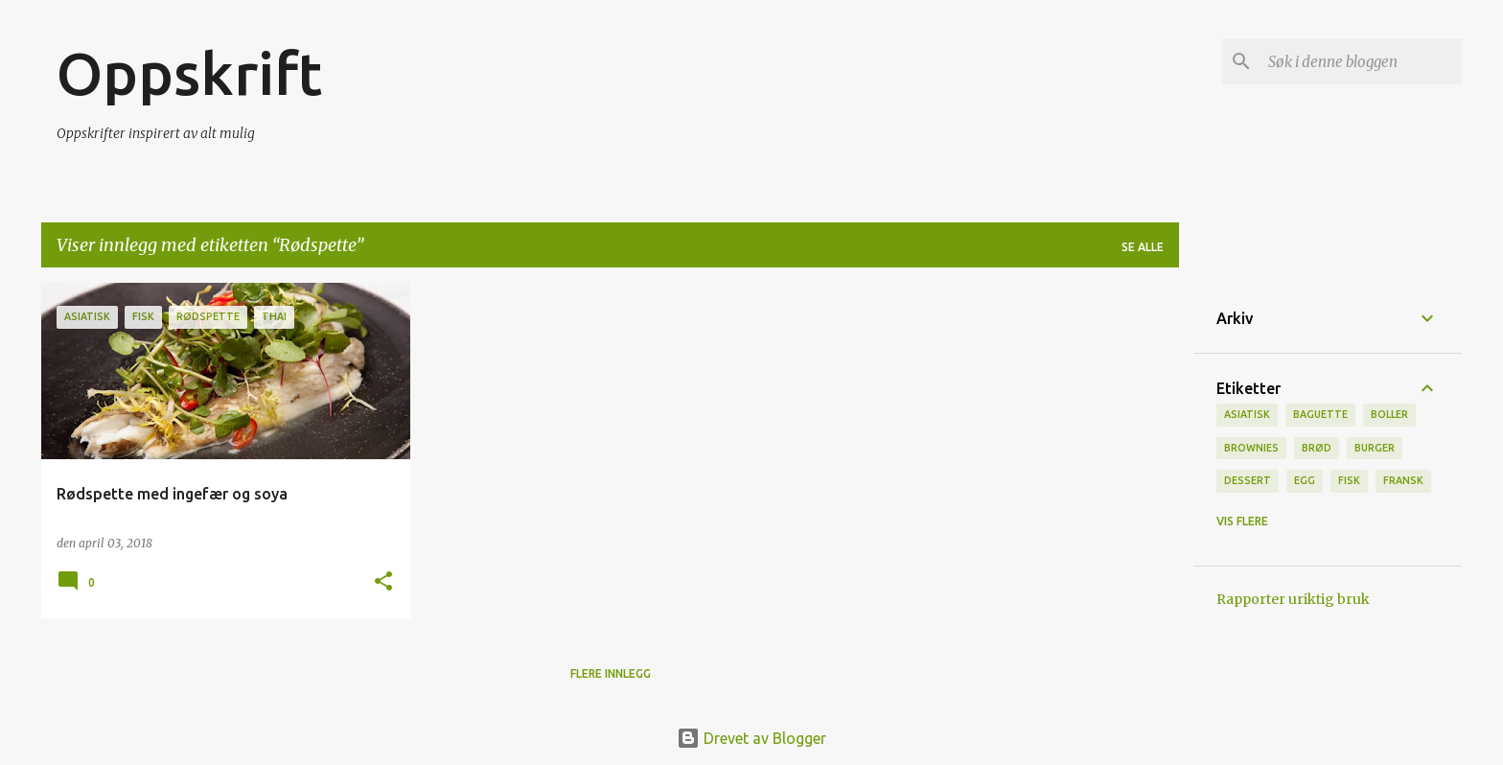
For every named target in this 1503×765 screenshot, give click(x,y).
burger (1374, 447)
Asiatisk (1247, 414)
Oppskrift (189, 72)
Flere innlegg (610, 673)
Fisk (1349, 480)
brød (1316, 447)
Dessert (1247, 480)
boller (1389, 414)
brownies (1251, 447)
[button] (383, 582)
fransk (1403, 480)
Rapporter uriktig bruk (1293, 599)
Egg (1304, 480)
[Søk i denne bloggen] (1361, 61)
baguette (1320, 414)
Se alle (1142, 247)
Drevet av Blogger (751, 738)
